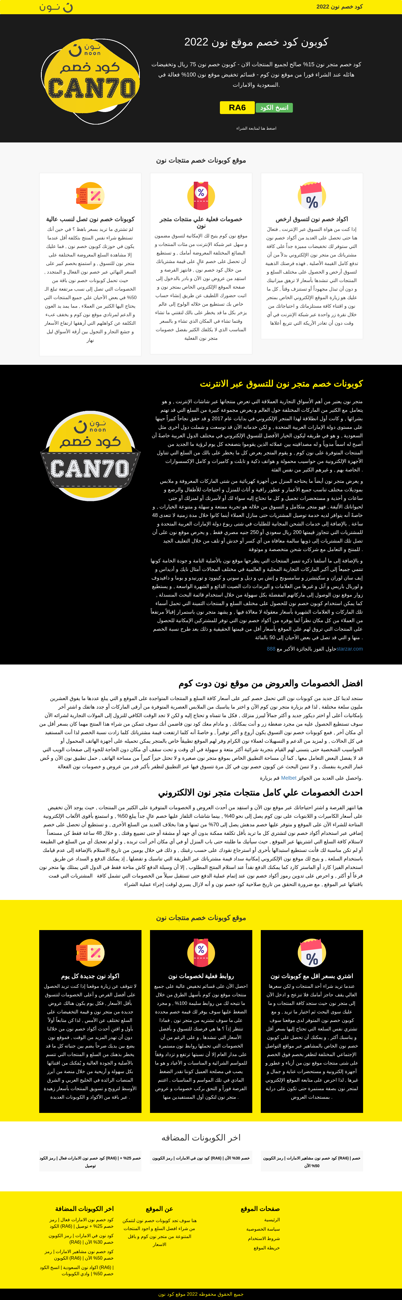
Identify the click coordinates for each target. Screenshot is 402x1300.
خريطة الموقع (267, 1247)
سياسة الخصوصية (263, 1229)
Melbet (288, 778)
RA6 (237, 107)
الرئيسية (272, 1219)
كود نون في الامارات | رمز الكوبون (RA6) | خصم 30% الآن (201, 1158)
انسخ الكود (274, 107)
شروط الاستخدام (264, 1238)
